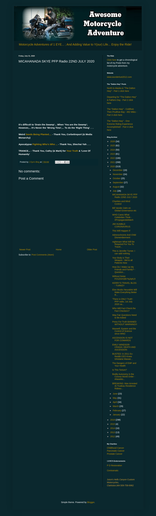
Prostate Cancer (114, 454)
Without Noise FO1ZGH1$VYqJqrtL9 (123, 277)
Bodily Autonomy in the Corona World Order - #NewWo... (123, 377)
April (115, 402)
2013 (113, 432)
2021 (113, 162)
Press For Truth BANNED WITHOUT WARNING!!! (124, 323)
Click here (111, 60)
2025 (113, 145)
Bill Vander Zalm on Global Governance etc (124, 209)
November (118, 174)
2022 (113, 158)
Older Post (92, 249)
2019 (113, 420)
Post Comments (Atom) (43, 254)
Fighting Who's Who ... (45, 144)
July (115, 191)
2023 (113, 154)
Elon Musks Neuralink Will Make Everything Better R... (124, 292)
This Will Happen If (121, 231)
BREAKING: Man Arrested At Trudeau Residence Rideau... (124, 386)
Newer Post (24, 249)
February (117, 410)
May (115, 398)
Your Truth (72, 151)
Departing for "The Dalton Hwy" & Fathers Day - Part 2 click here (121, 100)
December (118, 170)
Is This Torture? (119, 370)
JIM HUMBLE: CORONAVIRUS (121, 225)
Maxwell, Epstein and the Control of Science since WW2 (124, 331)
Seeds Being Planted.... (38, 134)
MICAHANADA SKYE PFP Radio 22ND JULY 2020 (124, 195)
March (116, 406)
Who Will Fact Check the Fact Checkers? (124, 309)
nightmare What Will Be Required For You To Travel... (123, 244)
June (115, 393)
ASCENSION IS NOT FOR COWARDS (122, 339)
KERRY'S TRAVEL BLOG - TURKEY (124, 284)
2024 (113, 150)
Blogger (90, 502)
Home (58, 249)
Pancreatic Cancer (115, 451)
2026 (113, 141)
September (118, 182)
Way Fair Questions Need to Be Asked (124, 316)
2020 (113, 166)
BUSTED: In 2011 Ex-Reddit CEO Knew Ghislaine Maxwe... (122, 356)
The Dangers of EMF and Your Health (124, 364)
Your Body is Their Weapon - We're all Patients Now (122, 260)
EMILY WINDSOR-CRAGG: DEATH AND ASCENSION (124, 347)
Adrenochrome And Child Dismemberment (124, 236)
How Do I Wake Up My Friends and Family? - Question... (123, 269)
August (116, 187)
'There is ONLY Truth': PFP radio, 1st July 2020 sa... (122, 301)
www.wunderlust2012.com (119, 77)
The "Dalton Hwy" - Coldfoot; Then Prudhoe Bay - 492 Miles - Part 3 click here (122, 112)
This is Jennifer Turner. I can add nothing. (123, 252)
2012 (113, 436)
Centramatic (112, 470)
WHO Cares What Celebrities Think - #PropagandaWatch (122, 217)
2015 (113, 424)
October (117, 178)
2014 (113, 428)
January (117, 414)
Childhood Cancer (115, 448)
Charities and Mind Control (121, 202)
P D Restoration (114, 465)
